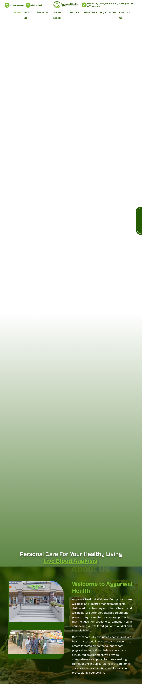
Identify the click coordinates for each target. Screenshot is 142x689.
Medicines (90, 12)
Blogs (112, 12)
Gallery (75, 12)
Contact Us (124, 13)
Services (42, 13)
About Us (28, 13)
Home (17, 12)
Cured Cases (57, 13)
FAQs (103, 12)
